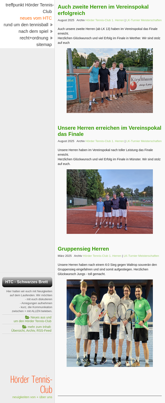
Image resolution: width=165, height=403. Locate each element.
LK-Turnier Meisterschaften (144, 20)
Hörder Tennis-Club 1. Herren (105, 20)
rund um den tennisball (26, 24)
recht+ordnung (34, 37)
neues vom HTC (36, 18)
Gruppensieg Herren (83, 249)
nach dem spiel (33, 31)
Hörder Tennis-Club (31, 384)
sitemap (44, 44)
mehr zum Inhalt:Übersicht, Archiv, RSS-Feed (31, 328)
